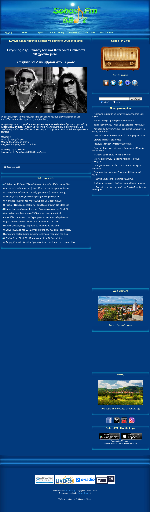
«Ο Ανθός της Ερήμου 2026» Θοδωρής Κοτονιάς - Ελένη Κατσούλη (36, 184)
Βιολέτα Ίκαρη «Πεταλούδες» (108, 139)
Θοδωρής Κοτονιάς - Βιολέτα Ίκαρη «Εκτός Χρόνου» (120, 183)
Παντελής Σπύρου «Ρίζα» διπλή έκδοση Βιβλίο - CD (119, 135)
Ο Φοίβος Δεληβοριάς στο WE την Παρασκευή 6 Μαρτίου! (31, 196)
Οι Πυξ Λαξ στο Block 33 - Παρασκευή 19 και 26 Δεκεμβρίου (32, 238)
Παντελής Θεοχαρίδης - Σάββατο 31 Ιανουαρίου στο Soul (31, 225)
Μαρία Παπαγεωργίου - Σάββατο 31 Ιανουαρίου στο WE (30, 221)
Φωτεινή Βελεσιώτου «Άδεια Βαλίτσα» (112, 154)
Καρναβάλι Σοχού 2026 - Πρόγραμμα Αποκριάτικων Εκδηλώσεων (35, 217)
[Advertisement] (120, 242)
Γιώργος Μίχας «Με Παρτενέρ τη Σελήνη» (114, 179)
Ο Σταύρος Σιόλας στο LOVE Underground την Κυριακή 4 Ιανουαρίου (37, 230)
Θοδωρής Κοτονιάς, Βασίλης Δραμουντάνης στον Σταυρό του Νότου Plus (39, 242)
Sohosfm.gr (70, 490)
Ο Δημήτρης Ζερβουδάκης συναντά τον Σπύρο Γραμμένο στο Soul (35, 234)
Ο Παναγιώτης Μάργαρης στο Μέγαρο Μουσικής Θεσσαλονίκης (34, 192)
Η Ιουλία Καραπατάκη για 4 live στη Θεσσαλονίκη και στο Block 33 (35, 209)
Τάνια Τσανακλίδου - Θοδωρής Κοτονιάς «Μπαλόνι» (119, 124)
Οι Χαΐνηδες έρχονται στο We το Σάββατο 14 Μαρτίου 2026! (32, 200)
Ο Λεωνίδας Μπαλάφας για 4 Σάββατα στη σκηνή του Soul (32, 213)
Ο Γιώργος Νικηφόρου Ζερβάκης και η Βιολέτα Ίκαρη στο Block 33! (36, 205)
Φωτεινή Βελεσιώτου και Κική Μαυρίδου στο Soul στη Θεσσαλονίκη (36, 188)
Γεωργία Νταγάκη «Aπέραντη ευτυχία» (113, 144)
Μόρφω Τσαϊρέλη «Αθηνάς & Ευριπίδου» (114, 120)
